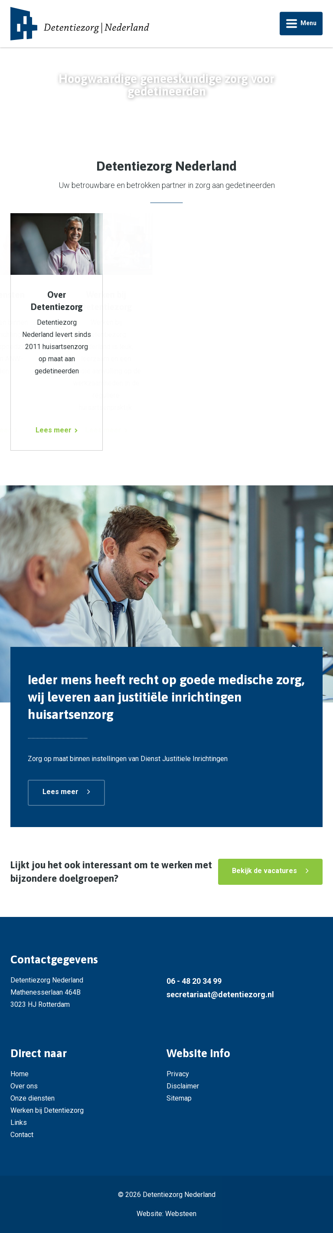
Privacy (177, 1074)
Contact (21, 1135)
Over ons (24, 1086)
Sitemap (179, 1098)
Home (19, 1074)
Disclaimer (182, 1086)
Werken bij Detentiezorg (47, 1110)
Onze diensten (32, 1098)
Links (18, 1122)
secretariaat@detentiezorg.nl (220, 994)
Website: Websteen (166, 1214)
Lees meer (60, 792)
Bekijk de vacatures (264, 871)
